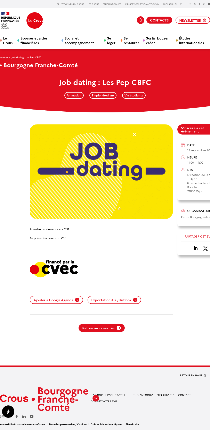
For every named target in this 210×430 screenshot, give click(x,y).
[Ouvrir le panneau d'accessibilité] (8, 411)
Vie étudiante (133, 95)
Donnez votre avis (103, 401)
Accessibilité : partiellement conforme (22, 424)
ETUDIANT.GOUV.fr (112, 4)
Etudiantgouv (142, 395)
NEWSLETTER (192, 20)
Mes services (165, 395)
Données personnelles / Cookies (68, 424)
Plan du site (132, 424)
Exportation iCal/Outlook (114, 300)
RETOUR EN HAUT (191, 375)
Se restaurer (131, 40)
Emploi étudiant (103, 95)
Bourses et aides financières (34, 40)
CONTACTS (159, 20)
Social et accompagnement (79, 40)
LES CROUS (93, 4)
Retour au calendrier (101, 328)
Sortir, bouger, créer (157, 40)
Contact (184, 395)
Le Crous (8, 40)
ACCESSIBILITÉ (172, 4)
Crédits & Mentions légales (106, 424)
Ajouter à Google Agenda (56, 300)
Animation (74, 95)
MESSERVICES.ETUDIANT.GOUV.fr (142, 4)
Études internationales (191, 40)
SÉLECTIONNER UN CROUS (70, 4)
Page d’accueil (117, 395)
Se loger (111, 40)
